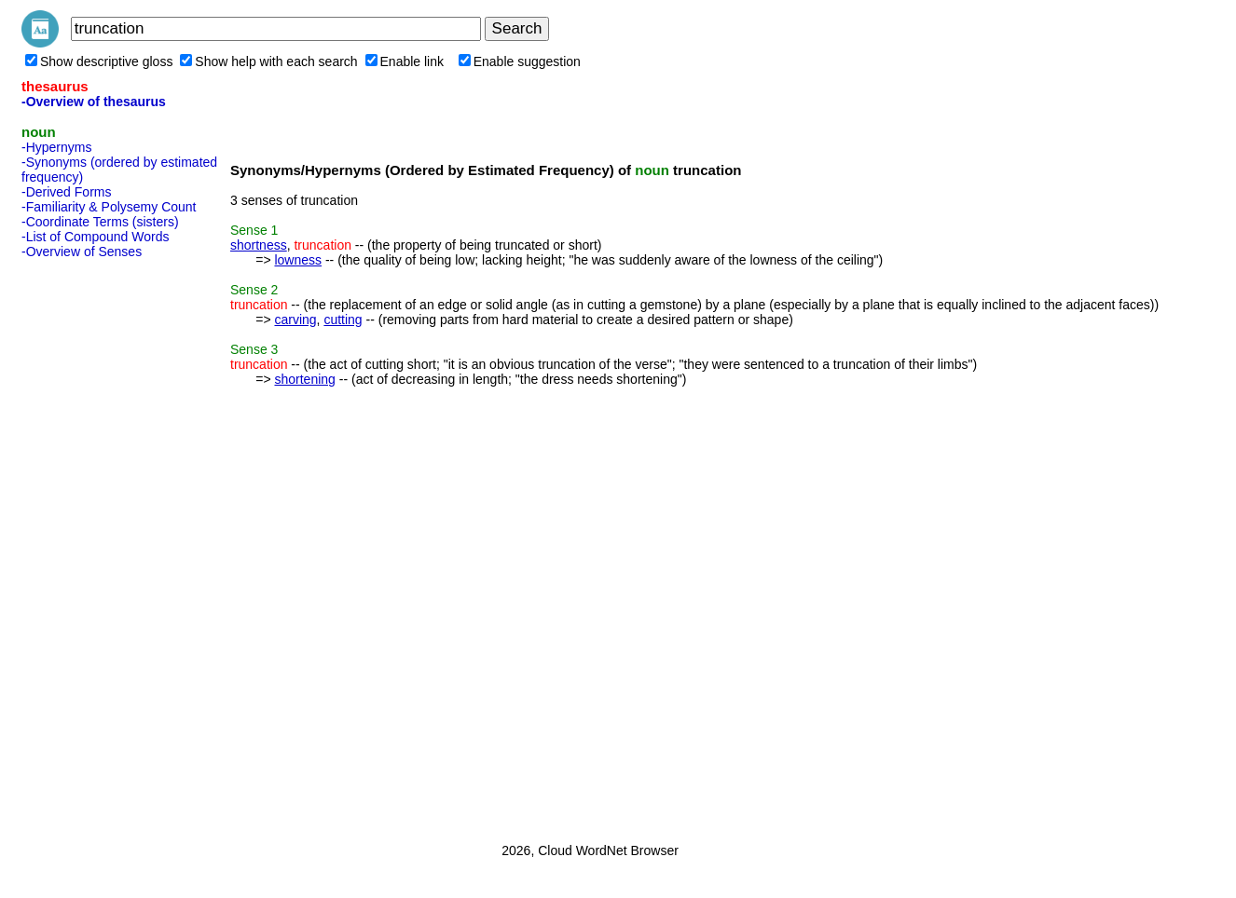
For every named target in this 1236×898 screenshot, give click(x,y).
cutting (342, 319)
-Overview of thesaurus (93, 101)
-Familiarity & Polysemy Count (109, 206)
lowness (298, 259)
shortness (258, 245)
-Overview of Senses (81, 251)
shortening (304, 379)
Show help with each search (268, 61)
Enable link (405, 61)
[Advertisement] (96, 544)
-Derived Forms (66, 191)
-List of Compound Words (95, 236)
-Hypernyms (56, 147)
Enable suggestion (520, 61)
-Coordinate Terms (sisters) (100, 221)
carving (295, 319)
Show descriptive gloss (98, 61)
